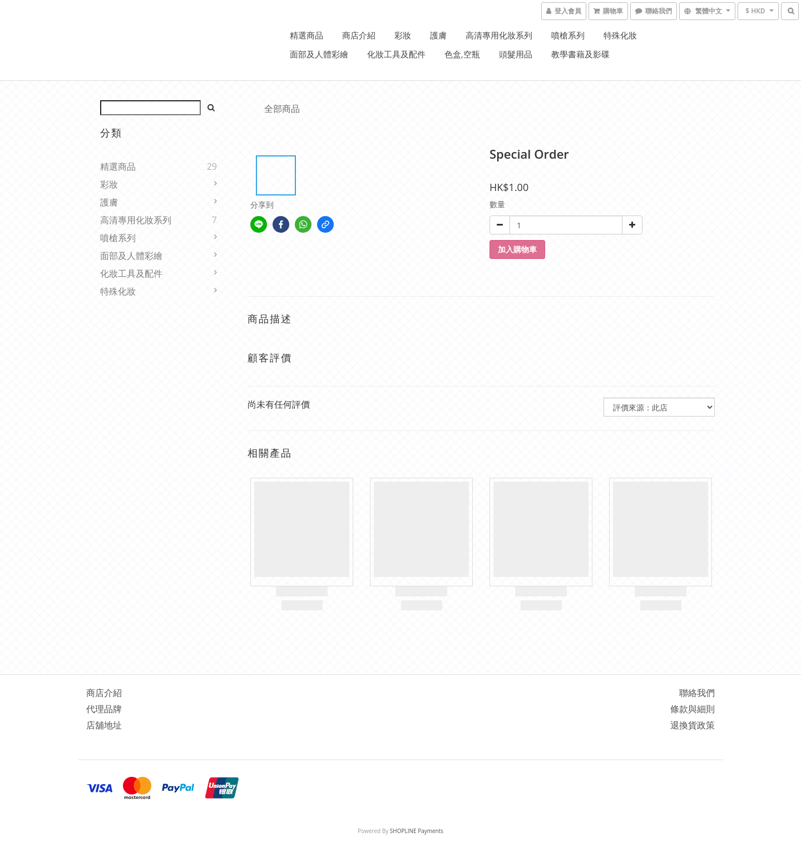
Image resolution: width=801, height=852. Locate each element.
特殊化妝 (620, 35)
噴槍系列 (568, 35)
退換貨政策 (692, 725)
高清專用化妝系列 (499, 35)
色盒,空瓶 (462, 54)
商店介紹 (358, 35)
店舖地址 (104, 725)
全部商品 (282, 108)
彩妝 (402, 35)
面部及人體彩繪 (319, 54)
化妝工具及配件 (396, 54)
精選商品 (306, 35)
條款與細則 (692, 709)
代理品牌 (104, 709)
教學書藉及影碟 (580, 54)
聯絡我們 (697, 693)
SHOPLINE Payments (416, 831)
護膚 (438, 35)
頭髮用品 (515, 54)
